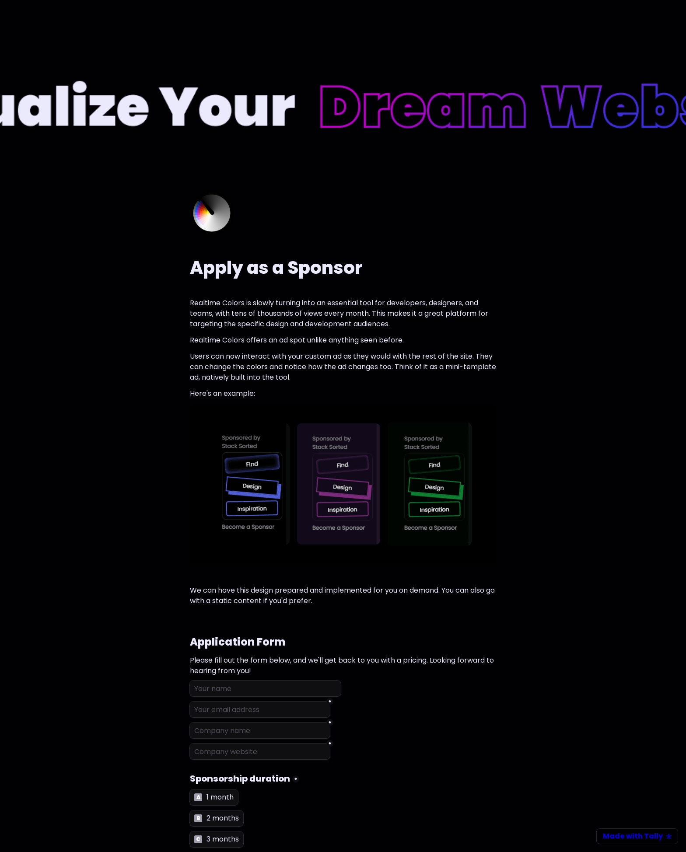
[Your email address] (260, 709)
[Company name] (260, 730)
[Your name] (265, 688)
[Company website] (260, 751)
